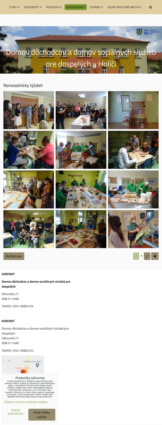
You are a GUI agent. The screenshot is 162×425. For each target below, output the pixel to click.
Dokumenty (33, 7)
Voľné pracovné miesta (124, 7)
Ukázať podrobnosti (15, 411)
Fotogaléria (75, 7)
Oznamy (96, 7)
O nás (14, 7)
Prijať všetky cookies (42, 414)
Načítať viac (14, 256)
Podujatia (54, 7)
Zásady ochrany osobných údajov (26, 402)
